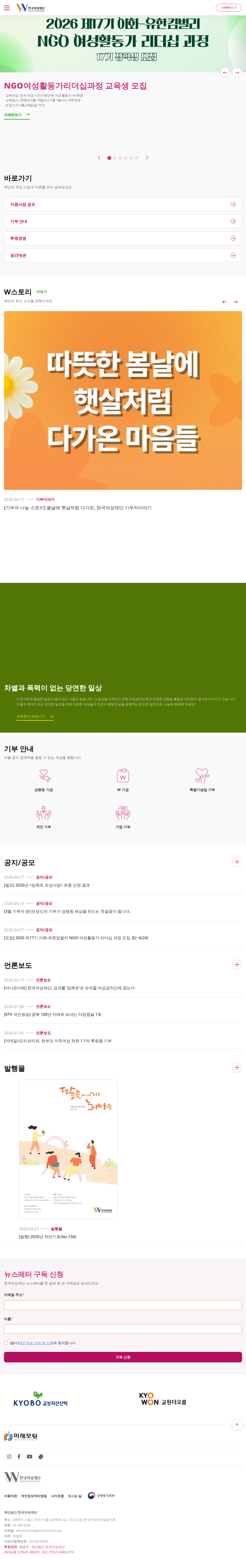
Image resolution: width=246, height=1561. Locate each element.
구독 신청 (123, 1357)
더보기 (41, 291)
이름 (8, 1318)
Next (235, 301)
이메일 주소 (14, 1294)
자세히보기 (17, 114)
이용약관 (10, 1496)
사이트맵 (57, 1496)
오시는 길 (75, 1496)
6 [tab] (136, 158)
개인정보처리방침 (34, 1496)
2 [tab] (115, 158)
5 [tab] (131, 158)
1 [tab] (109, 158)
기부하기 (229, 7)
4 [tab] (125, 158)
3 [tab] (120, 158)
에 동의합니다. (40, 1343)
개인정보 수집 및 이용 (36, 1342)
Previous (224, 301)
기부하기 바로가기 (30, 716)
